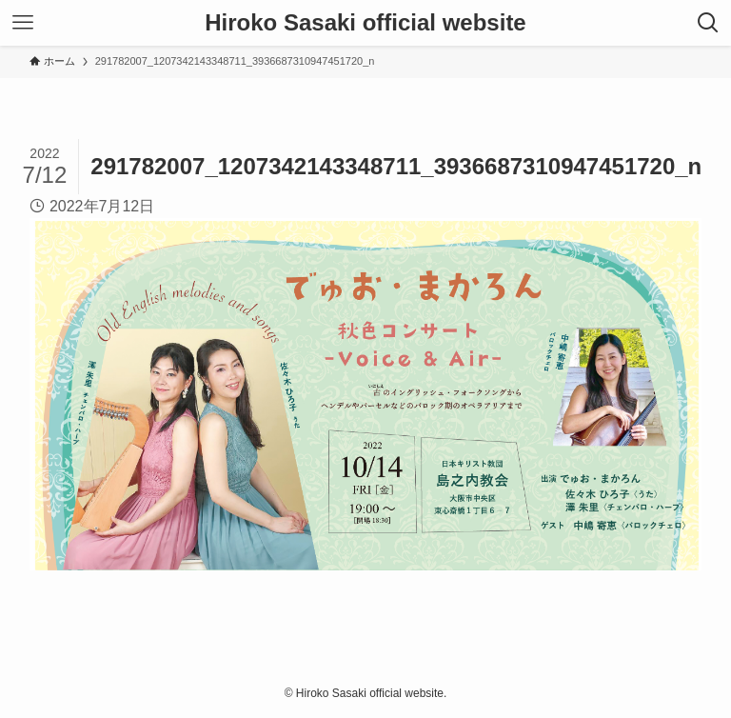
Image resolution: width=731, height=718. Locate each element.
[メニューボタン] (23, 23)
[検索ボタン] (708, 23)
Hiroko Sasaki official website (365, 22)
